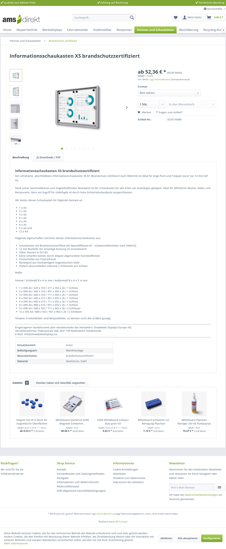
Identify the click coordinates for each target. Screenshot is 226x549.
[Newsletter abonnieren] (219, 487)
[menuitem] (104, 17)
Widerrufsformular (68, 486)
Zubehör (20, 382)
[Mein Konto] (192, 17)
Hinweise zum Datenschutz (129, 478)
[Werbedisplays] (52, 29)
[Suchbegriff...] (104, 17)
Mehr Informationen (16, 543)
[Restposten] (124, 29)
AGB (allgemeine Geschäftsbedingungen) (81, 490)
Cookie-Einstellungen (125, 469)
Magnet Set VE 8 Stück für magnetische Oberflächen (31, 421)
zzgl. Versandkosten (160, 79)
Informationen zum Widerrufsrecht (78, 482)
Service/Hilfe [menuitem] (213, 9)
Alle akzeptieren (188, 538)
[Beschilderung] (189, 29)
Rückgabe (63, 478)
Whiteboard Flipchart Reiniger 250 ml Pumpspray (194, 421)
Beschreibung (20, 157)
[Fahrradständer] (78, 29)
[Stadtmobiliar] (102, 29)
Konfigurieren (211, 538)
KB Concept (121, 521)
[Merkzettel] (175, 17)
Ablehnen (166, 538)
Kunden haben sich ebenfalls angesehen (60, 382)
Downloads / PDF (48, 157)
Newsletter (119, 473)
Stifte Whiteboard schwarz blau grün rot (113, 421)
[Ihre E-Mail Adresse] (191, 487)
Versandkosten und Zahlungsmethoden (80, 473)
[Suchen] (132, 17)
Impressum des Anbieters (128, 482)
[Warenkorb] (215, 17)
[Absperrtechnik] (27, 29)
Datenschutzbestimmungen (201, 494)
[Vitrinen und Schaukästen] (155, 29)
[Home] (7, 29)
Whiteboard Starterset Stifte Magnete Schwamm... (72, 421)
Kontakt (61, 469)
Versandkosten (104, 513)
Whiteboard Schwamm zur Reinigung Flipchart (154, 421)
